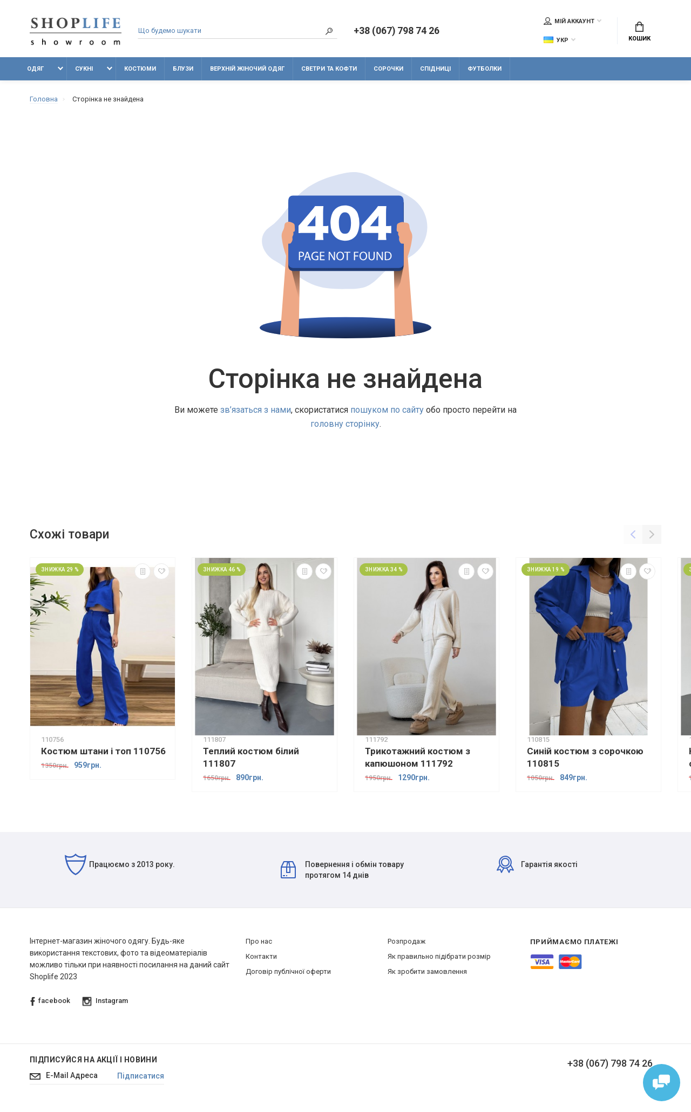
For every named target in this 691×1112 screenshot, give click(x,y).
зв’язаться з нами (255, 410)
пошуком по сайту (387, 410)
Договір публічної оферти (288, 972)
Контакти (261, 957)
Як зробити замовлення (427, 972)
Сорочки (388, 68)
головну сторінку (345, 424)
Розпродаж (406, 942)
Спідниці (435, 68)
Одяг (35, 68)
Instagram (105, 1001)
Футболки (485, 68)
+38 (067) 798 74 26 (396, 31)
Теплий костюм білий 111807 (251, 757)
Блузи (183, 68)
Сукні (84, 68)
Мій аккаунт (569, 21)
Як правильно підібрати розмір (439, 957)
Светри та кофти (329, 68)
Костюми (140, 68)
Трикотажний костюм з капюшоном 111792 (417, 757)
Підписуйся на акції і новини (93, 1060)
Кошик (639, 32)
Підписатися (141, 1076)
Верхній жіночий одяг (247, 68)
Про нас (259, 942)
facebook (50, 1001)
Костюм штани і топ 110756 (103, 751)
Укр (556, 40)
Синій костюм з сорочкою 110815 (585, 757)
